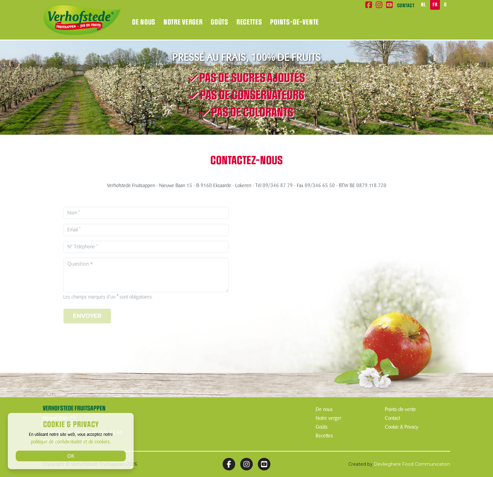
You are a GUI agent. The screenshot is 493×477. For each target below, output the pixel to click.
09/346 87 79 (278, 185)
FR (435, 5)
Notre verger (182, 22)
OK (70, 456)
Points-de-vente (294, 22)
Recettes (249, 22)
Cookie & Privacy (401, 427)
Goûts (219, 22)
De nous (143, 22)
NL (423, 5)
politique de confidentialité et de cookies (70, 441)
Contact (406, 6)
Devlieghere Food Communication (412, 464)
